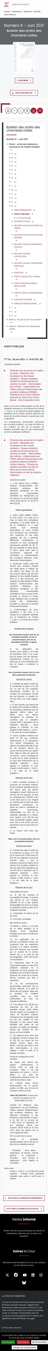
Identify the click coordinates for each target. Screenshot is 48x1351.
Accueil (7, 11)
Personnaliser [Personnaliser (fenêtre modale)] (41, 1342)
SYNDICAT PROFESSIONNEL (25, 303)
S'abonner (22, 80)
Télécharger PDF (24, 93)
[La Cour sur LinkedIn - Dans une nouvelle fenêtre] (32, 1275)
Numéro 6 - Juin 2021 (32, 11)
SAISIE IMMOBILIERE (22, 210)
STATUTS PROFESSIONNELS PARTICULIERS (25, 284)
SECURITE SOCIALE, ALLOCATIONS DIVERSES (28, 236)
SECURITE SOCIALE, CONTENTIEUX (22, 255)
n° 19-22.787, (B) (23, 218)
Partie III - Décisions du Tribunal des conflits (24, 327)
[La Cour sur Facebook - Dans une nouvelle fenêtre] (16, 1275)
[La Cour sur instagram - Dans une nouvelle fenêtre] (40, 1275)
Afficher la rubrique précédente (25, 1198)
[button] (11, 149)
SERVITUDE (18, 272)
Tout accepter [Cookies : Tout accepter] (8, 1342)
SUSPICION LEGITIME (23, 299)
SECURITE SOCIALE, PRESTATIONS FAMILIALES (28, 264)
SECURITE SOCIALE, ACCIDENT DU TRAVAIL (28, 226)
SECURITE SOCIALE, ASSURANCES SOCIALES (28, 245)
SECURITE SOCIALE (22, 221)
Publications (17, 11)
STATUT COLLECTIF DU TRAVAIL (27, 276)
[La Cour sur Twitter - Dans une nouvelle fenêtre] (7, 1275)
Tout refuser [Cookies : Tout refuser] (23, 1342)
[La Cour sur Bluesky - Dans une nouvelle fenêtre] (24, 1283)
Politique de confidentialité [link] (24, 1347)
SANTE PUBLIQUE (22, 214)
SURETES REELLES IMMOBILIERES (28, 293)
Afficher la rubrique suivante (22, 1208)
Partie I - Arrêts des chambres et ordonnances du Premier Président (24, 145)
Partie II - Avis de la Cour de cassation (25, 319)
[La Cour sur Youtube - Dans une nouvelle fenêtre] (25, 1275)
